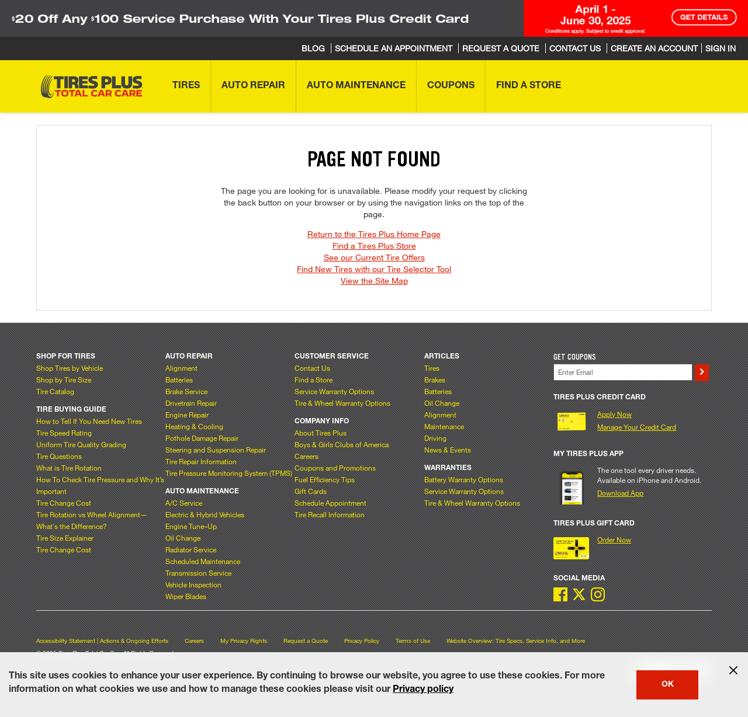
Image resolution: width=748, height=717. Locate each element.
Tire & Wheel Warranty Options (342, 403)
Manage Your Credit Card (636, 426)
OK (668, 685)
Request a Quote (305, 641)
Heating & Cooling (194, 426)
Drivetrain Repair (191, 403)
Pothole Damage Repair (201, 438)
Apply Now (614, 414)
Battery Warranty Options (463, 479)
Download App (620, 492)
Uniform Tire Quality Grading (81, 444)
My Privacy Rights (243, 641)
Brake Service (186, 391)
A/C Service (183, 502)
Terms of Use (413, 641)
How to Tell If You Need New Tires (89, 421)
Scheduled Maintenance (202, 561)
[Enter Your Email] (623, 372)
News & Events (447, 449)
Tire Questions (59, 456)
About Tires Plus (321, 432)
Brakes (434, 379)
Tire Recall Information (330, 514)
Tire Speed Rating (64, 432)
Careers (306, 456)
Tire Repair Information (201, 461)
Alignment (181, 368)
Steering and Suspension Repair (215, 449)
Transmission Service (198, 572)
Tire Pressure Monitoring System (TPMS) (228, 473)
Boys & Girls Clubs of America (342, 444)
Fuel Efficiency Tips (325, 479)
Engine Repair (187, 414)
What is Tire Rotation (69, 467)
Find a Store (314, 379)
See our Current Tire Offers (374, 257)
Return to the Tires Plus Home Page (374, 234)
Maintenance (444, 426)
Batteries (179, 379)
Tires (431, 368)
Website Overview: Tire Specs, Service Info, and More (515, 641)
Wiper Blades (185, 596)
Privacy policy (423, 690)
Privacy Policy (361, 641)
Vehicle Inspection (193, 584)
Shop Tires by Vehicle (69, 368)
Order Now (614, 539)
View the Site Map (374, 281)
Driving (435, 438)
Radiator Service (190, 549)
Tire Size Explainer (65, 537)
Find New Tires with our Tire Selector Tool (374, 269)
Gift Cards (311, 491)
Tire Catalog (55, 391)
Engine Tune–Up (191, 526)
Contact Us (312, 368)
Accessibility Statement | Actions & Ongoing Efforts (102, 641)
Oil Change (182, 537)
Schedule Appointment (330, 502)
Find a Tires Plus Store (374, 245)
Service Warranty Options (334, 391)
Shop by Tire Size (63, 379)
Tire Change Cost (63, 502)
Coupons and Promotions (335, 467)
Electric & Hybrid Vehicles (204, 514)
